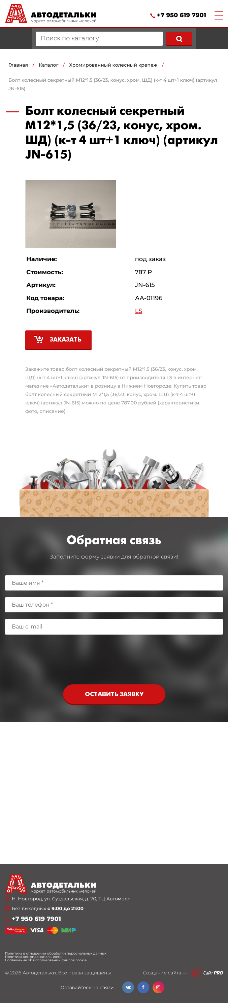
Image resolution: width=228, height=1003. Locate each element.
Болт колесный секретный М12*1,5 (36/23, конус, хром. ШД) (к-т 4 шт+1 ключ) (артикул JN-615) (112, 84)
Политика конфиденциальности (33, 957)
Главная (18, 65)
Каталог (48, 65)
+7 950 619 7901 (181, 15)
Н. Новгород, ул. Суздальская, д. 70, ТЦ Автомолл (71, 899)
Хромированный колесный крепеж (113, 65)
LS (138, 311)
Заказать (66, 340)
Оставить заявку (114, 694)
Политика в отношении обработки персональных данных (55, 953)
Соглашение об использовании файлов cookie (46, 960)
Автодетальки (39, 973)
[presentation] (114, 661)
